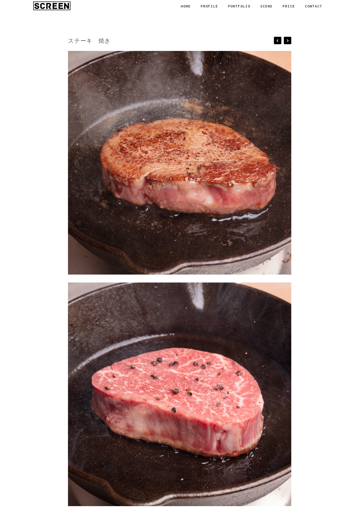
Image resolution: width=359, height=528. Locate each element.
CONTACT (313, 6)
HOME (186, 6)
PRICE (289, 6)
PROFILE (209, 6)
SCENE (266, 6)
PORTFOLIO (239, 6)
